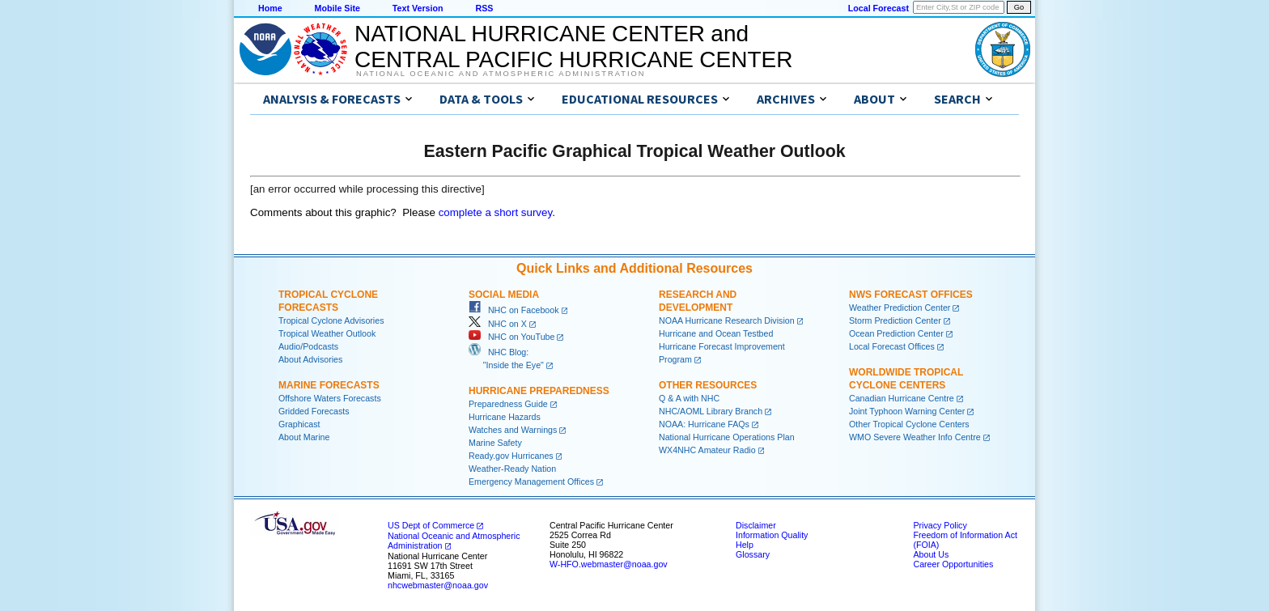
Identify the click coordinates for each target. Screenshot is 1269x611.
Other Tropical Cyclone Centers (909, 424)
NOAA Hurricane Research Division (727, 320)
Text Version (418, 8)
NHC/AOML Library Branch (710, 411)
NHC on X (498, 324)
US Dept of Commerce (431, 525)
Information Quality (772, 535)
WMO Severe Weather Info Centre (915, 437)
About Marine (303, 437)
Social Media (504, 294)
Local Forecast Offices (892, 346)
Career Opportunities (953, 564)
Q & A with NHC (689, 398)
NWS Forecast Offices (911, 294)
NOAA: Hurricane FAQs (704, 424)
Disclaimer (756, 525)
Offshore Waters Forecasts (329, 398)
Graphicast (299, 424)
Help (744, 544)
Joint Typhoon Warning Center (907, 411)
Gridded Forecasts (314, 411)
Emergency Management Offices (531, 481)
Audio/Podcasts (308, 346)
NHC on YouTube (511, 337)
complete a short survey (496, 212)
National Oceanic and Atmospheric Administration (500, 74)
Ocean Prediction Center (896, 333)
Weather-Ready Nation (512, 468)
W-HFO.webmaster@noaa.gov (609, 564)
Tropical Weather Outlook (327, 333)
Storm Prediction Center (895, 320)
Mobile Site (337, 8)
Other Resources (708, 385)
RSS (484, 8)
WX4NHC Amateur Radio (707, 450)
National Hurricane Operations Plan (727, 437)
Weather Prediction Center (899, 307)
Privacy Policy (939, 525)
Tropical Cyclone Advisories (331, 320)
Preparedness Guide (508, 404)
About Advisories (310, 359)
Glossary (753, 554)
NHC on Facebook (514, 310)
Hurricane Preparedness (539, 391)
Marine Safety (495, 443)
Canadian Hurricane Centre (901, 398)
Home (270, 8)
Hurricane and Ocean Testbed (716, 333)
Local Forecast (878, 8)
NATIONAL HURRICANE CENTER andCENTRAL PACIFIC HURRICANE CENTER (573, 46)
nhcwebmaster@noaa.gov (438, 585)
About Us (931, 554)
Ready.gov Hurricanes (511, 455)
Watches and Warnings (513, 430)
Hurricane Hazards (505, 417)
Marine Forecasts (329, 385)
